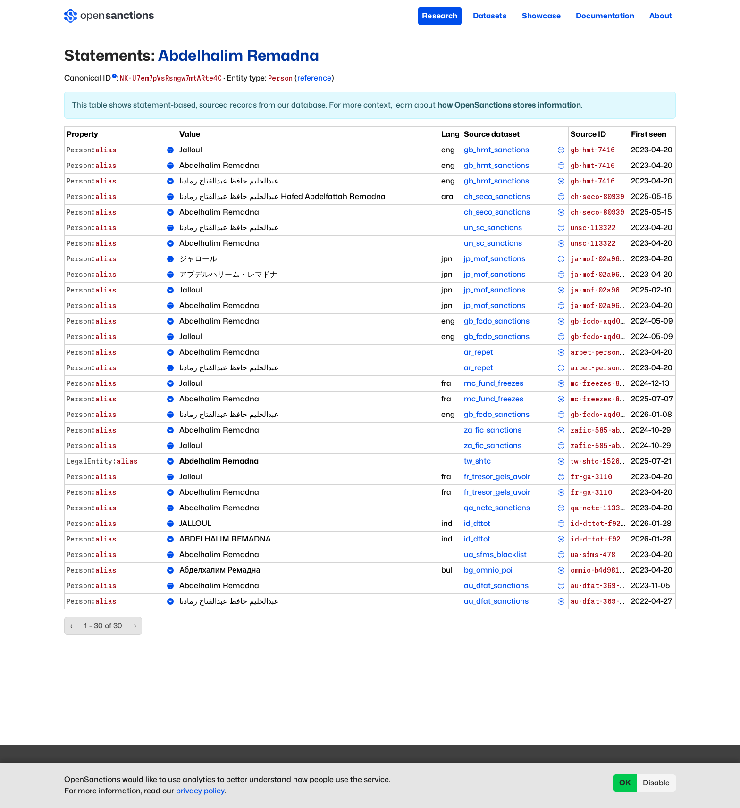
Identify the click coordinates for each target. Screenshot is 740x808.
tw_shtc (477, 461)
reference (314, 78)
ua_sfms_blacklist (495, 554)
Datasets (490, 15)
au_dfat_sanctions (496, 585)
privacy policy (200, 790)
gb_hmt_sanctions (496, 149)
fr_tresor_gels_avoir (497, 476)
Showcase (541, 15)
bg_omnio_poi (488, 570)
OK (625, 782)
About (660, 15)
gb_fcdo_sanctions (497, 321)
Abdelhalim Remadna (238, 55)
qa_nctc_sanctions (497, 507)
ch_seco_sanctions (497, 196)
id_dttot (477, 523)
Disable (656, 782)
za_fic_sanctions (492, 429)
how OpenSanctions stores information (509, 104)
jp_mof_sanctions (494, 258)
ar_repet (478, 352)
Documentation (605, 15)
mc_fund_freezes (493, 383)
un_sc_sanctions (493, 227)
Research (439, 15)
